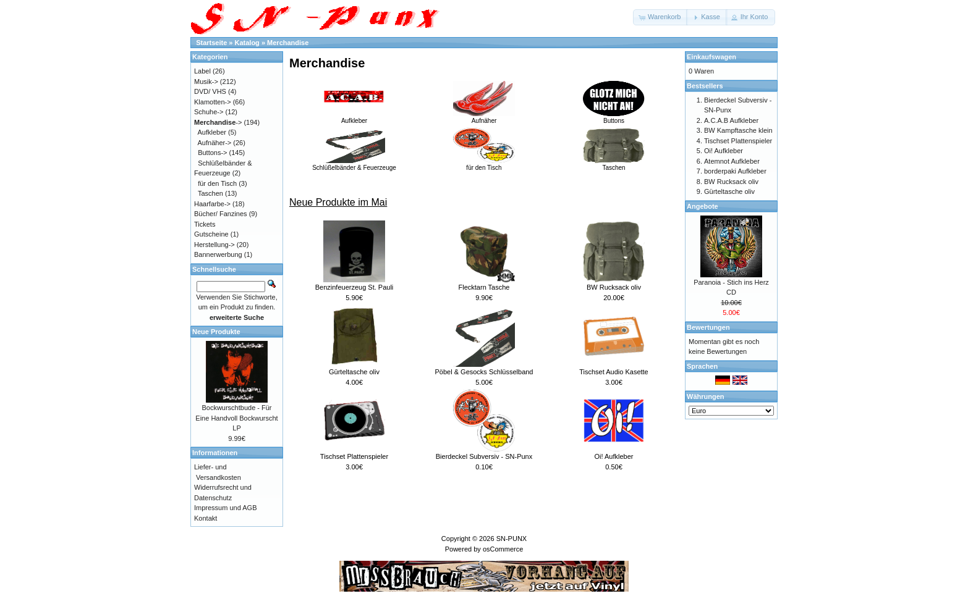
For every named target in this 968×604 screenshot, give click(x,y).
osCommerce (503, 549)
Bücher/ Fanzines (220, 213)
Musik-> (206, 81)
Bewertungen (708, 327)
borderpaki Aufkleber (735, 171)
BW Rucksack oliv (614, 287)
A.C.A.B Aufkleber (731, 120)
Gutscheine (211, 234)
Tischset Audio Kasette (613, 371)
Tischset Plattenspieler (354, 456)
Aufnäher (484, 117)
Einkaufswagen (711, 57)
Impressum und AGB (225, 507)
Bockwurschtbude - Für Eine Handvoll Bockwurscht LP (236, 418)
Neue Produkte (216, 331)
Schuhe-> (208, 111)
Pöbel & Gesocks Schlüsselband (484, 371)
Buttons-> (212, 152)
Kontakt (205, 518)
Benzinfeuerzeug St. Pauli (354, 287)
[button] (660, 17)
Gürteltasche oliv (354, 371)
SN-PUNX (511, 538)
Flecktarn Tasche (484, 287)
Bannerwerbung (218, 254)
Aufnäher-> (215, 142)
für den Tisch (484, 164)
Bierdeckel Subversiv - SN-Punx (484, 456)
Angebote (702, 206)
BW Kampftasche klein (738, 130)
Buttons (614, 117)
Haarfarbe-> (212, 204)
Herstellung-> (214, 244)
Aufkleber (354, 117)
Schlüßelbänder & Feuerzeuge (354, 164)
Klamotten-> (212, 102)
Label (202, 71)
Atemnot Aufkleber (732, 161)
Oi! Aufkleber (614, 456)
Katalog (247, 42)
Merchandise (287, 42)
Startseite (211, 42)
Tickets (204, 224)
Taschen (614, 164)
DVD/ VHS (210, 91)
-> (218, 122)
